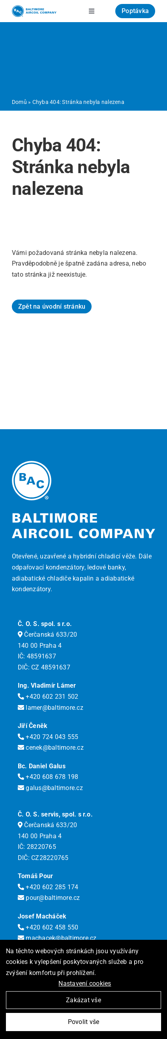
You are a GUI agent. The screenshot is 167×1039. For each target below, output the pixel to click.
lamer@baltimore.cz (50, 707)
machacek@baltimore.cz (57, 938)
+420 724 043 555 (48, 737)
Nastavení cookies (84, 983)
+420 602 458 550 (48, 927)
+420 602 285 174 (48, 887)
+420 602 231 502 (48, 696)
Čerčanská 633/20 (47, 634)
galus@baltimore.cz (50, 788)
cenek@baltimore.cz (51, 747)
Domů (19, 102)
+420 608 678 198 (48, 777)
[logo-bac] (34, 8)
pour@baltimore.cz (49, 897)
